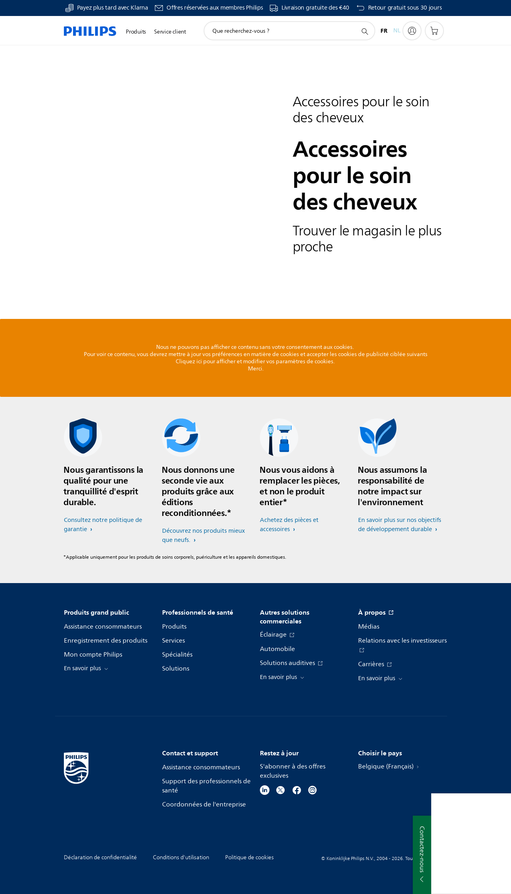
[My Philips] (412, 30)
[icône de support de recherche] (364, 31)
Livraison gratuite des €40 (315, 8)
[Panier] (434, 30)
